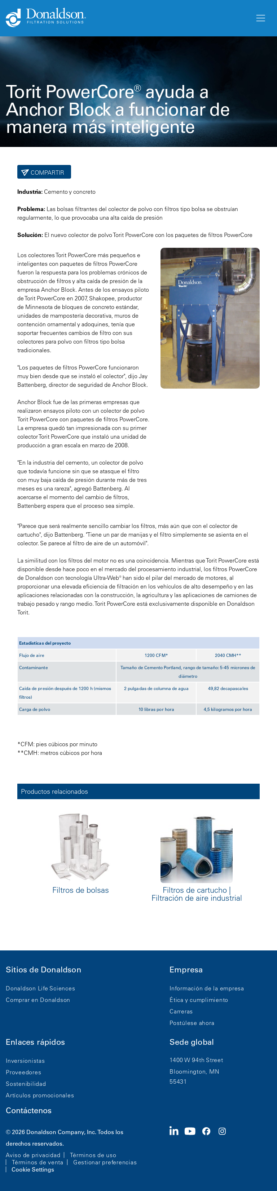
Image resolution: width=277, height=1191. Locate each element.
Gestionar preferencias (105, 1162)
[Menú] (260, 18)
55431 (178, 1081)
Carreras (181, 1011)
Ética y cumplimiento (199, 1000)
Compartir (46, 172)
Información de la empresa (207, 988)
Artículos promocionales (40, 1095)
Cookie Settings (33, 1169)
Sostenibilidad (26, 1084)
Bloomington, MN (194, 1071)
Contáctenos (29, 1110)
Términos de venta (37, 1162)
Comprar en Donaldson (38, 1000)
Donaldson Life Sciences (40, 988)
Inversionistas (25, 1061)
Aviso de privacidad (33, 1155)
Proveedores (23, 1072)
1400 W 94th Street (196, 1060)
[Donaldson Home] (127, 18)
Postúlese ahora (192, 1023)
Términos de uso (93, 1155)
